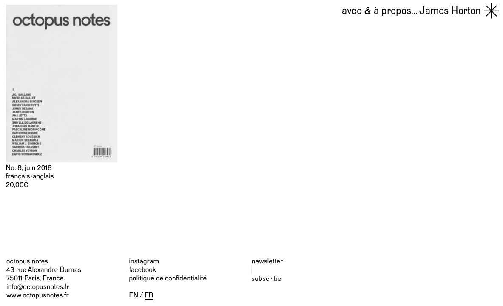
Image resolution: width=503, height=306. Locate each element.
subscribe (266, 278)
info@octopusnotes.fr (37, 287)
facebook (142, 270)
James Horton (411, 10)
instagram (144, 261)
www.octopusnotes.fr (37, 295)
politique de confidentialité (168, 278)
